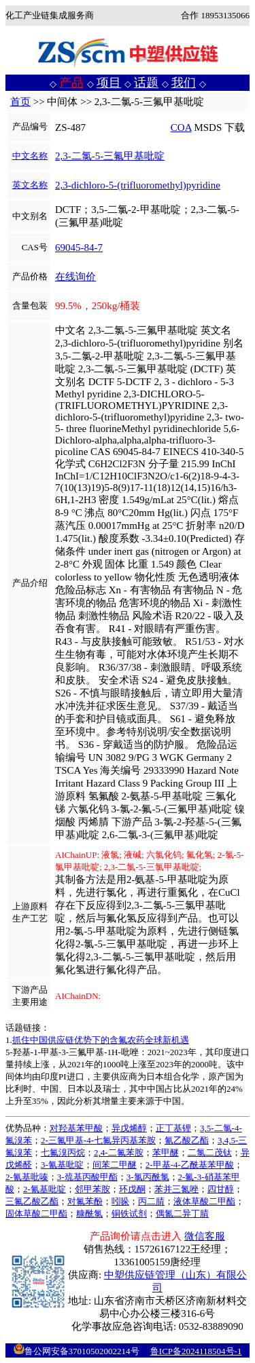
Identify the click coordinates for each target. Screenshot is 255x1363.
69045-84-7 (79, 247)
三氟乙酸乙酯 (31, 1201)
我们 (183, 83)
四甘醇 (220, 1189)
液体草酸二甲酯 (204, 1201)
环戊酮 (132, 1189)
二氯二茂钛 (210, 1152)
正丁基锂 (173, 1128)
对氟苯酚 (85, 1201)
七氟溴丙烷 (63, 1152)
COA (181, 127)
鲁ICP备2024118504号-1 (196, 1351)
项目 (109, 83)
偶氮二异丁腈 (182, 1213)
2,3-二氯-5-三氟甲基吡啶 (110, 156)
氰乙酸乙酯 (187, 1140)
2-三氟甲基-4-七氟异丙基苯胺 (98, 1140)
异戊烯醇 (129, 1128)
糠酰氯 (89, 1213)
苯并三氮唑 (176, 1189)
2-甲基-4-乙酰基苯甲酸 (190, 1165)
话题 (146, 83)
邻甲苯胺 (92, 1189)
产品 (71, 83)
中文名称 (30, 156)
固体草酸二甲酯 (36, 1213)
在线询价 (75, 276)
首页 (20, 101)
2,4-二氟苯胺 (118, 1152)
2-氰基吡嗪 (26, 1177)
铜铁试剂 (129, 1213)
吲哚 (120, 1201)
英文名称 (30, 185)
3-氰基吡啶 (62, 1165)
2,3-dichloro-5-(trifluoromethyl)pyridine (137, 185)
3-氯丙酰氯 (147, 1177)
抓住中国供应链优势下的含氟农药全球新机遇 (100, 1040)
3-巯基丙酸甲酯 (87, 1177)
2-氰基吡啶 (44, 1189)
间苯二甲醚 (114, 1165)
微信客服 (204, 1236)
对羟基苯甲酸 (76, 1128)
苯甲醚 (165, 1152)
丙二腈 (151, 1201)
